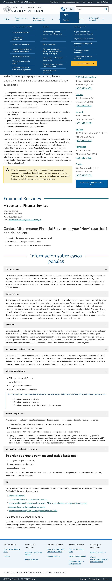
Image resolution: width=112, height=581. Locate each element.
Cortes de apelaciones (71, 2)
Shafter (79, 164)
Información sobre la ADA (22, 27)
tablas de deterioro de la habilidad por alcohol (27, 507)
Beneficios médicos (98, 552)
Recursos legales (49, 44)
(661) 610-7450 (83, 157)
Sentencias (10, 324)
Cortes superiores (87, 2)
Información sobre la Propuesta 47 (20, 349)
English (65, 14)
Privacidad (82, 579)
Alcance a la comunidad (21, 44)
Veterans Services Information (49, 71)
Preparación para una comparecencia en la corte (83, 33)
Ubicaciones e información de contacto (53, 59)
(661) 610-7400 (83, 140)
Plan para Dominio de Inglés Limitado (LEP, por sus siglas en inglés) (52, 51)
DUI (7, 482)
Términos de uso (94, 579)
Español (66, 20)
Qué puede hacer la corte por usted (83, 57)
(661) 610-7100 (83, 123)
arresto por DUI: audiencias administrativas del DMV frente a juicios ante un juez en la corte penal (47, 503)
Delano (79, 94)
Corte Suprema (54, 2)
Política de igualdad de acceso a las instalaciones (52, 33)
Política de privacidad (77, 556)
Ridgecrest (81, 146)
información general (17, 496)
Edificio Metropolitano (86, 77)
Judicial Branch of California (19, 2)
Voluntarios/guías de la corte (21, 62)
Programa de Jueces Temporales (81, 51)
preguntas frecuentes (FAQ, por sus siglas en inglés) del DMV (33, 511)
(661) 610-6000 (83, 88)
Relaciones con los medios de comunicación (53, 65)
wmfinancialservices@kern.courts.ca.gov (25, 220)
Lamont (79, 112)
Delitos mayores (12, 294)
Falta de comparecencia (15, 413)
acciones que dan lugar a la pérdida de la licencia (28, 499)
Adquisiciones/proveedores (84, 39)
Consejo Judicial (102, 2)
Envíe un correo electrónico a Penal (92, 183)
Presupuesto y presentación (17, 38)
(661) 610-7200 (83, 175)
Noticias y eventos (80, 27)
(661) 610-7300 (83, 105)
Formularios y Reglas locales (33, 553)
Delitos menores (12, 269)
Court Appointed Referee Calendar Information (22, 50)
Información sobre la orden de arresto (21, 449)
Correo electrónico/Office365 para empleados (99, 559)
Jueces (45, 39)
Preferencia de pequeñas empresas (83, 44)
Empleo (46, 27)
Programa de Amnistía (20, 32)
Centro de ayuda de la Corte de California (56, 550)
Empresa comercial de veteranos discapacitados (22, 68)
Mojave (79, 129)
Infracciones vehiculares (15, 371)
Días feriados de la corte (21, 56)
